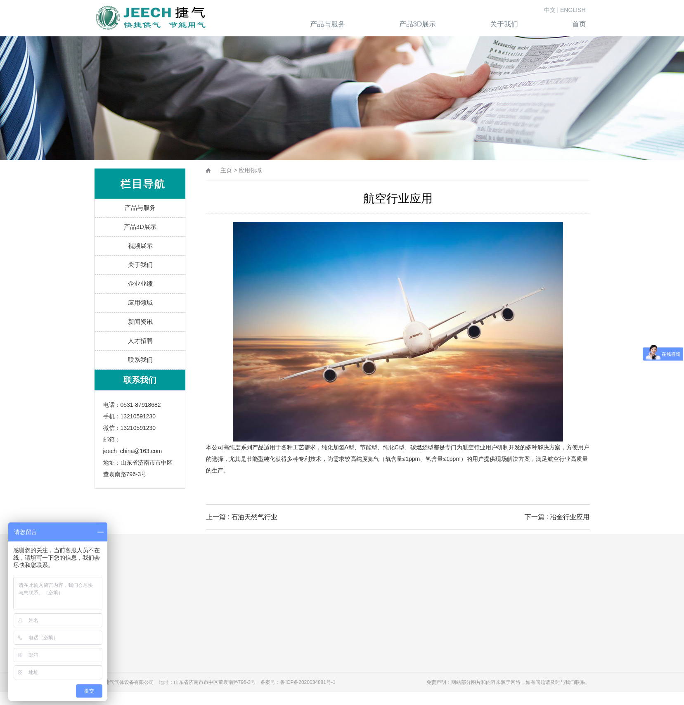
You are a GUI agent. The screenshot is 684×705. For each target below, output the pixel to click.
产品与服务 (140, 207)
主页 (226, 170)
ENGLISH (572, 10)
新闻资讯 (140, 321)
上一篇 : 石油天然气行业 (241, 516)
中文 (550, 10)
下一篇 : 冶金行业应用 (557, 516)
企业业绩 (140, 283)
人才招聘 (140, 340)
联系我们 (140, 359)
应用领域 (140, 302)
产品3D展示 (140, 226)
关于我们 (140, 264)
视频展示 (140, 245)
